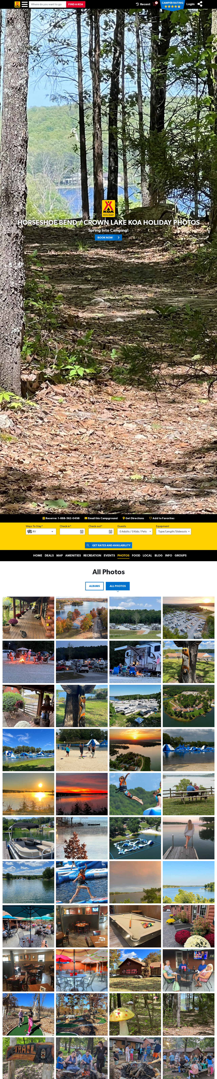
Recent (143, 4)
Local (147, 555)
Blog (159, 555)
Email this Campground (101, 518)
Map (59, 555)
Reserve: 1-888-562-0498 (61, 518)
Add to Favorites (161, 518)
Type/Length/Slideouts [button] (172, 531)
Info (168, 555)
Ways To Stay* (34, 526)
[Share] (200, 4)
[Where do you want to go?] (47, 4)
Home (37, 555)
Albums (94, 586)
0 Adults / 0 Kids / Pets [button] (133, 531)
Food (136, 555)
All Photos (118, 586)
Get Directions (133, 518)
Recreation (92, 555)
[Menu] (25, 4)
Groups (180, 555)
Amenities (73, 555)
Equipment (162, 526)
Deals (49, 555)
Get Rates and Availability (107, 545)
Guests (121, 526)
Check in (65, 526)
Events (109, 555)
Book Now (109, 237)
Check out (94, 526)
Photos (123, 555)
